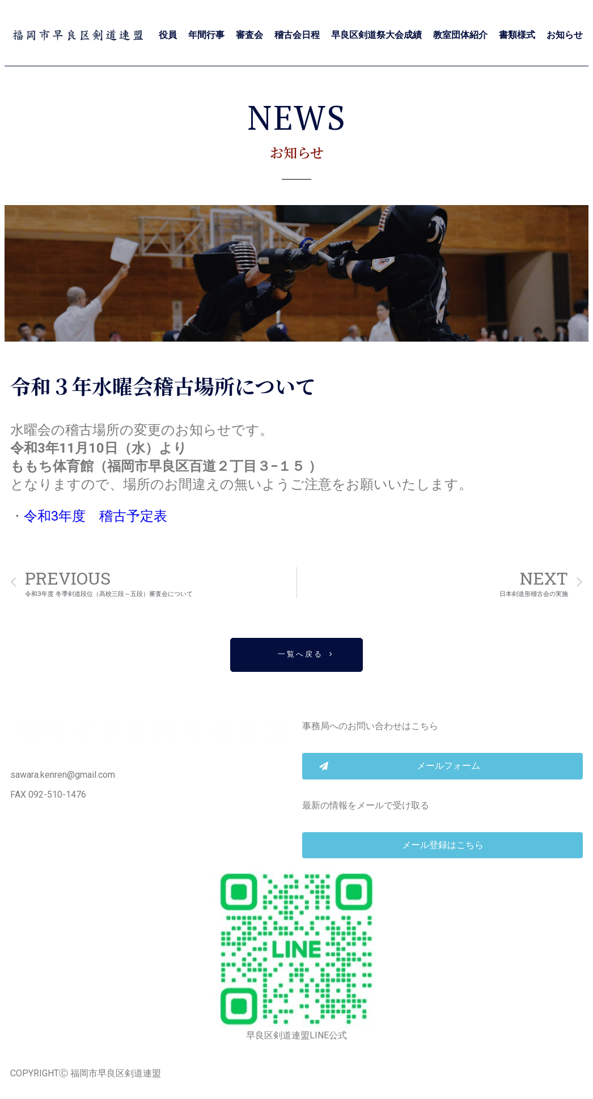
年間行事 (206, 34)
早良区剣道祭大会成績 (376, 34)
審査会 (249, 34)
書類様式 (517, 34)
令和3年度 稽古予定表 (95, 516)
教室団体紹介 (460, 34)
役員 (168, 34)
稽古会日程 (297, 34)
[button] (296, 655)
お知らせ (565, 34)
